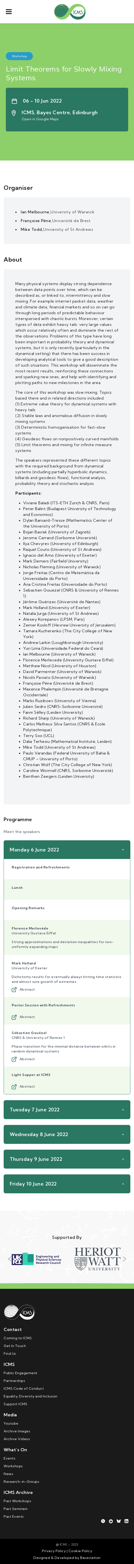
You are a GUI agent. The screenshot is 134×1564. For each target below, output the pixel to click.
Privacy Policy (54, 1551)
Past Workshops (17, 1501)
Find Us (10, 1353)
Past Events (14, 1516)
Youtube (11, 1423)
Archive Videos (17, 1439)
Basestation (90, 1558)
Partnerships (14, 1381)
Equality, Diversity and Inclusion (30, 1396)
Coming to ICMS (18, 1338)
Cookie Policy (79, 1551)
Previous (9, 1259)
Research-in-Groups (21, 1481)
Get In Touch (15, 1346)
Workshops (13, 1466)
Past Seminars (16, 1509)
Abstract (23, 989)
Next (124, 1259)
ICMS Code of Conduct (24, 1388)
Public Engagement (21, 1373)
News (8, 1474)
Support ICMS (15, 1404)
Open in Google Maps (40, 119)
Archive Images (17, 1431)
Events (9, 1458)
